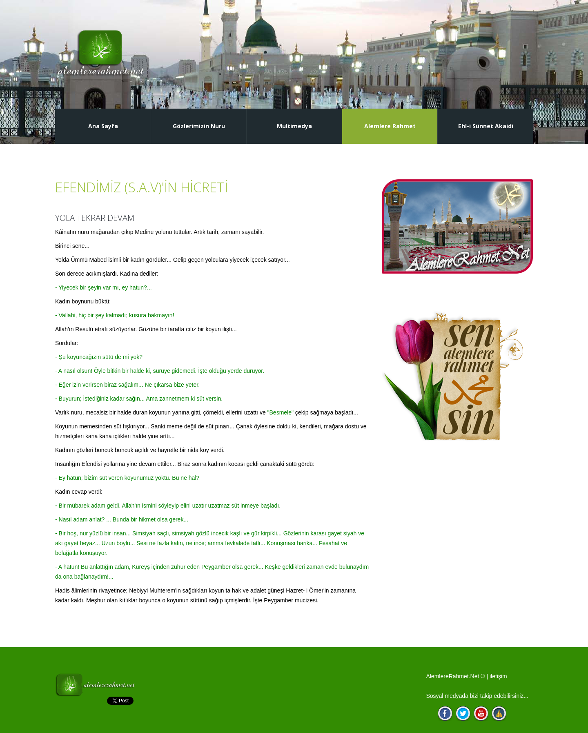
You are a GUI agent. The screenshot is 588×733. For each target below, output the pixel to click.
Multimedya (294, 126)
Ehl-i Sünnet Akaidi (485, 126)
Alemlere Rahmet (390, 126)
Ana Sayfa (103, 126)
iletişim (498, 676)
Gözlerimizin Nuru (199, 126)
